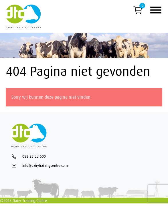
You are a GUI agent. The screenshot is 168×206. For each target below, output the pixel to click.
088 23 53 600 (28, 156)
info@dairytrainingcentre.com (39, 165)
